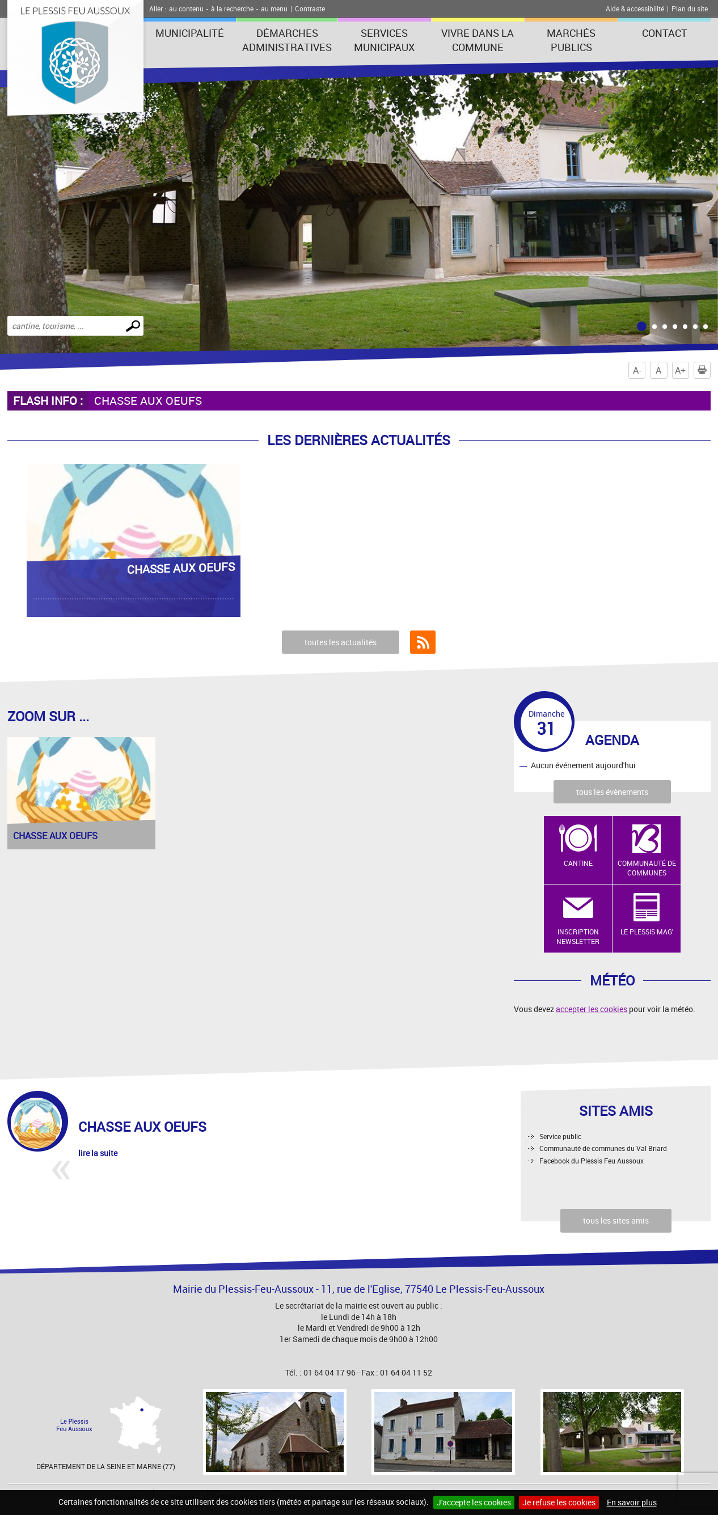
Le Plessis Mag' (646, 931)
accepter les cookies (591, 1009)
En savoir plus (632, 1502)
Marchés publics (571, 40)
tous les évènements (612, 791)
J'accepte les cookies (474, 1502)
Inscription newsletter (577, 936)
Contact (664, 33)
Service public (560, 1136)
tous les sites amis (616, 1220)
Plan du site (689, 8)
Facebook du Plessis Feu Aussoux (591, 1160)
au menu (274, 8)
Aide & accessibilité (635, 8)
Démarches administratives (287, 40)
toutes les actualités (341, 642)
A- (637, 370)
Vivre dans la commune (477, 40)
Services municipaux (384, 40)
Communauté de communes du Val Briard (603, 1148)
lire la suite (97, 1153)
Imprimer (704, 370)
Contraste (310, 8)
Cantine (578, 862)
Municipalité (189, 33)
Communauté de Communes (647, 867)
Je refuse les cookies (558, 1502)
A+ (680, 370)
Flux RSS (423, 642)
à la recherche (232, 8)
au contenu (186, 8)
